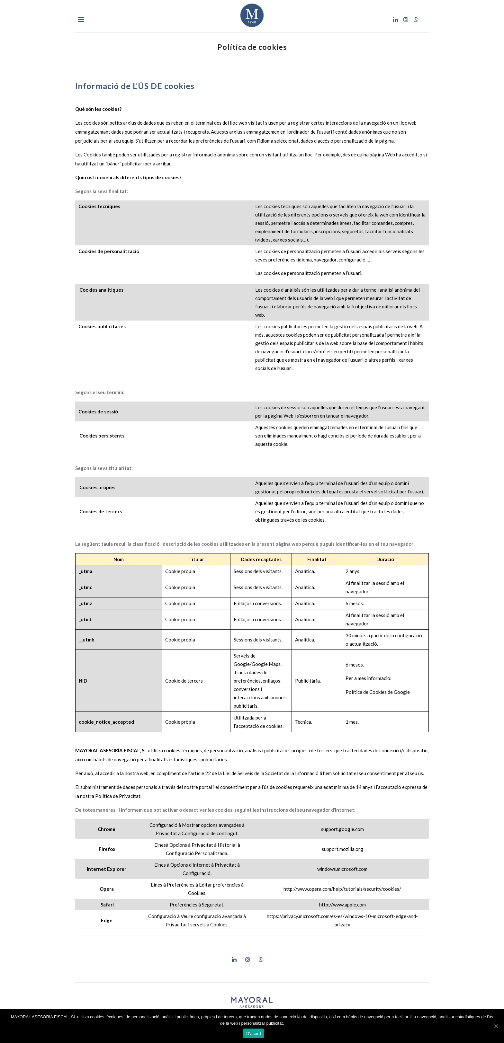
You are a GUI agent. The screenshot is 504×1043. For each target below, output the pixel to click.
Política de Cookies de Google (378, 692)
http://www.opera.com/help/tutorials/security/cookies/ (342, 889)
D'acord (253, 1033)
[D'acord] (496, 1026)
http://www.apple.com (342, 904)
